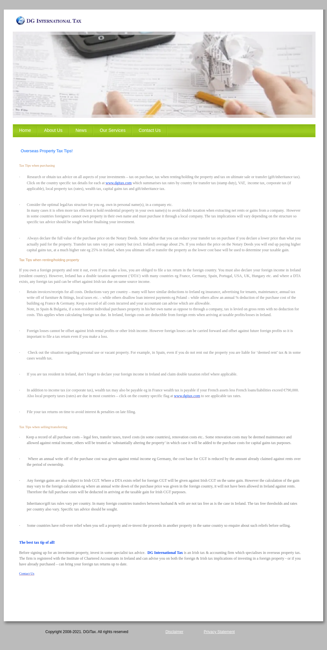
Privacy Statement (219, 632)
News (81, 130)
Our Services (113, 130)
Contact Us (150, 130)
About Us (53, 130)
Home (25, 130)
